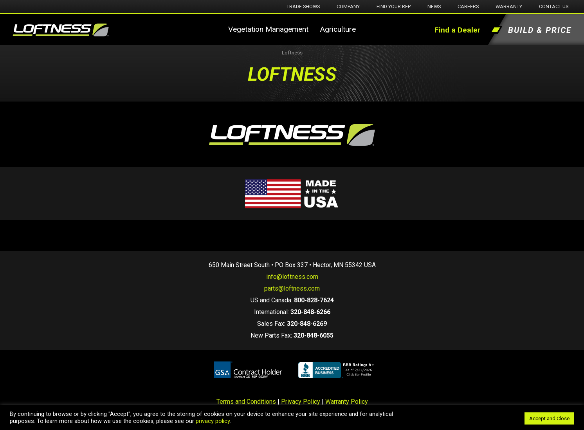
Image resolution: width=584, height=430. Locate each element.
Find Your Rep (394, 6)
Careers (468, 6)
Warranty (509, 6)
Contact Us (553, 6)
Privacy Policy (300, 401)
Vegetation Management (268, 29)
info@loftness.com (292, 276)
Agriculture (338, 29)
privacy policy (213, 421)
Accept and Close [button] (549, 418)
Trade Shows (303, 6)
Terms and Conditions (246, 401)
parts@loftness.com (292, 288)
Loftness (292, 53)
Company (348, 6)
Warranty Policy (346, 401)
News (434, 6)
